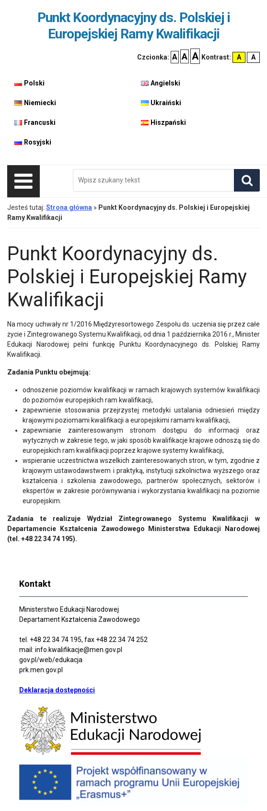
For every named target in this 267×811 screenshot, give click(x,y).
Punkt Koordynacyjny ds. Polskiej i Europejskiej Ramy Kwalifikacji (133, 26)
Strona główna (69, 207)
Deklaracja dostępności (57, 690)
